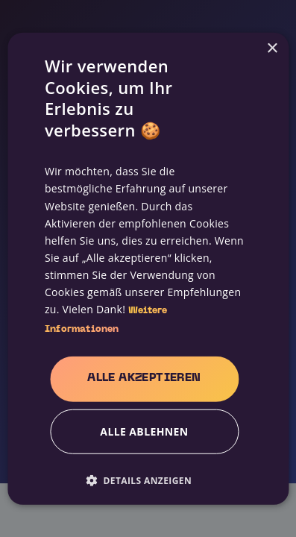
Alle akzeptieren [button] (144, 378)
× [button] (271, 48)
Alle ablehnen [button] (144, 431)
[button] (144, 479)
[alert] (148, 268)
